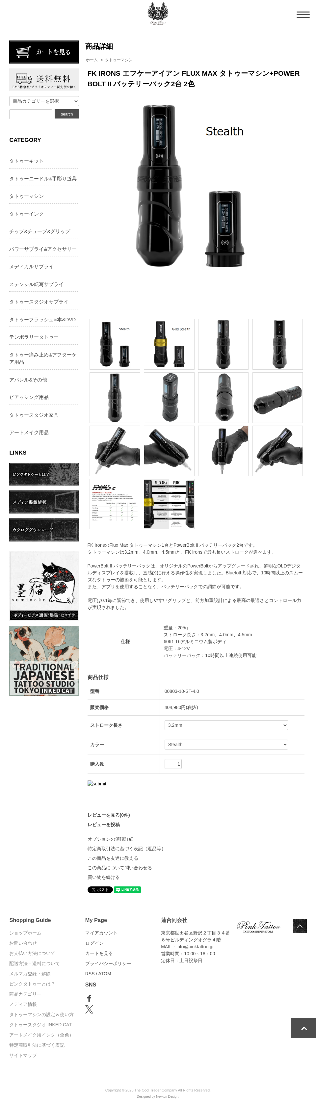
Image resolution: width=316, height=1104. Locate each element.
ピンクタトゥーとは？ (32, 983)
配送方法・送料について (34, 963)
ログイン (94, 943)
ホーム (92, 60)
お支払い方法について (32, 953)
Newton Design (167, 1096)
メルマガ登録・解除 (30, 973)
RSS (90, 973)
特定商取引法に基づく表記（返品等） (127, 848)
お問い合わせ (23, 943)
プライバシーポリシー (108, 963)
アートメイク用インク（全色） (41, 1035)
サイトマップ (23, 1055)
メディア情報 (23, 1004)
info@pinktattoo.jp (194, 946)
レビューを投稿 (104, 824)
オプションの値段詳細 (111, 839)
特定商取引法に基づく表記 (37, 1045)
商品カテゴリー (25, 994)
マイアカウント (101, 932)
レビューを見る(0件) (109, 815)
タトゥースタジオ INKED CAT (40, 1024)
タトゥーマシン (119, 60)
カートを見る (99, 953)
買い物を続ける (104, 877)
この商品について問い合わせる (120, 867)
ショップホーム (25, 932)
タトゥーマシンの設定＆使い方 (41, 1014)
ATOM (104, 973)
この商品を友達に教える (113, 858)
